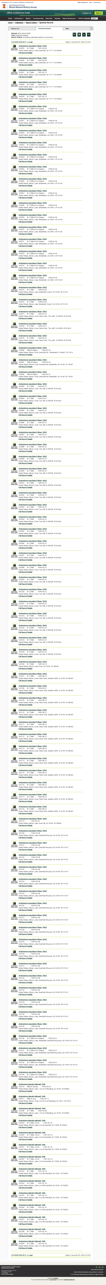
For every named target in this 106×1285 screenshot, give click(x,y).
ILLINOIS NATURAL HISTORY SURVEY (11, 1267)
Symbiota (56, 1278)
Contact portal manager (7, 1274)
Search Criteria (31, 23)
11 (25, 42)
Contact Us (96, 2)
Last (31, 42)
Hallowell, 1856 (32, 1084)
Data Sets (49, 18)
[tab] (22, 28)
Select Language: (84, 18)
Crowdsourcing (38, 18)
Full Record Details (25, 53)
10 (23, 42)
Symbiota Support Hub (69, 1279)
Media (28, 18)
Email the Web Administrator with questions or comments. (88, 1272)
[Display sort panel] (74, 35)
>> (28, 42)
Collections (18, 18)
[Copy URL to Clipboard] (88, 35)
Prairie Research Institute (17, 5)
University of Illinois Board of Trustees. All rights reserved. (88, 1274)
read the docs (53, 1279)
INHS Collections (83, 2)
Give (90, 2)
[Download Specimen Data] (84, 35)
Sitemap (57, 18)
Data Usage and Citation (97, 1269)
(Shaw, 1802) (33, 46)
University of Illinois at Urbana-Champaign (4, 6)
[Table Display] (79, 35)
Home (10, 18)
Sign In (99, 13)
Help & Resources (68, 18)
